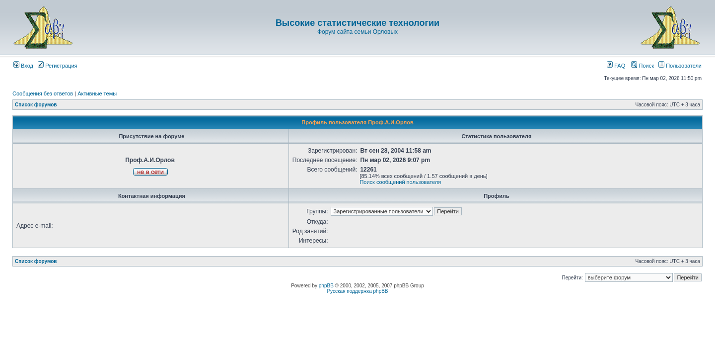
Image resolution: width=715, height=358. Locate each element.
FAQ (616, 66)
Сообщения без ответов (42, 93)
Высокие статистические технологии (357, 23)
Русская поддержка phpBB (357, 291)
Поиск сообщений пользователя (400, 182)
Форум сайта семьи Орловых (357, 31)
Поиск (642, 66)
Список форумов (36, 104)
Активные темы (97, 93)
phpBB (326, 285)
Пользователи (680, 66)
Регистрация (57, 66)
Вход (23, 66)
